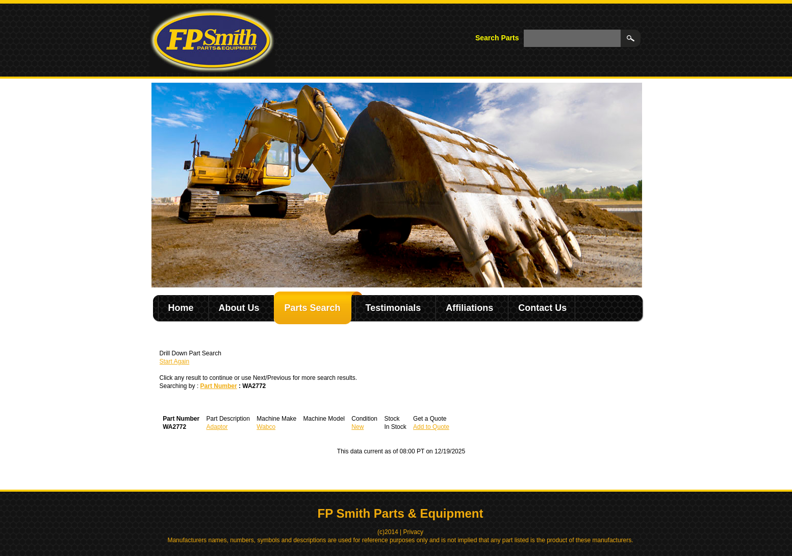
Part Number (218, 386)
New (357, 426)
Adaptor (217, 426)
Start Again (175, 361)
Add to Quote (431, 426)
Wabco (266, 426)
